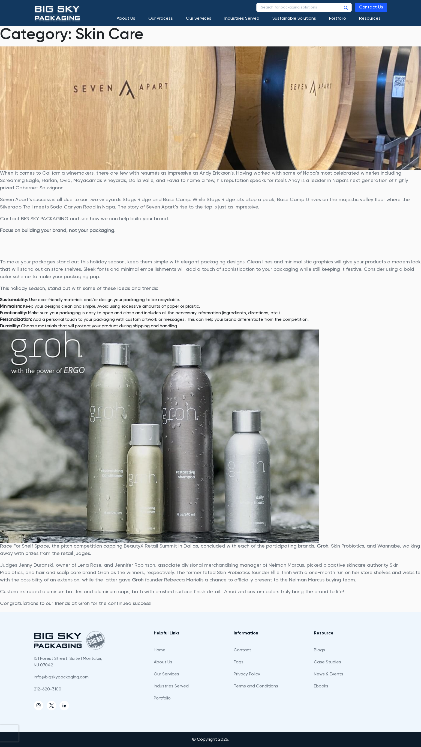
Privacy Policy (247, 674)
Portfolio (337, 18)
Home (160, 650)
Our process (160, 18)
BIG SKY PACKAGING (44, 218)
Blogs (319, 650)
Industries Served (241, 18)
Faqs (238, 662)
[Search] (346, 7)
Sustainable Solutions (294, 18)
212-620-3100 (47, 689)
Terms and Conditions (256, 686)
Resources (370, 18)
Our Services (198, 18)
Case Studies (327, 662)
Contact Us (371, 7)
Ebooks (321, 686)
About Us (126, 18)
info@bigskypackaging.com (61, 677)
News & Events (328, 674)
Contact (242, 650)
